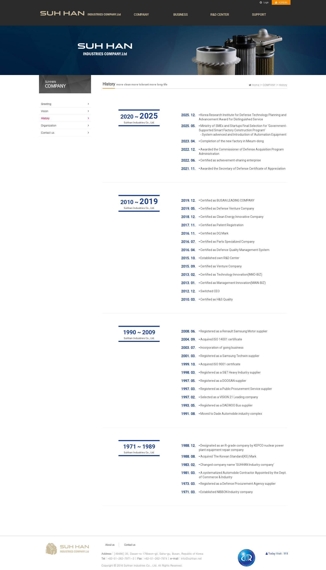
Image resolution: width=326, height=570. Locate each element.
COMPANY (141, 15)
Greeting (46, 104)
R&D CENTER (219, 15)
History (45, 118)
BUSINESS (180, 15)
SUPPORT (259, 15)
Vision (44, 111)
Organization (48, 125)
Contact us (47, 132)
